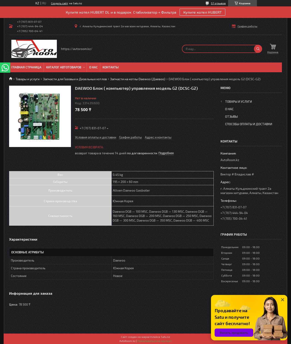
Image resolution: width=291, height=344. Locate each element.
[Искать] (258, 49)
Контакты (111, 67)
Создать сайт (59, 3)
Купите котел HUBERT (202, 12)
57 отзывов (218, 3)
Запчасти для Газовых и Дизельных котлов (75, 79)
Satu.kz (165, 336)
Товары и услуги (27, 79)
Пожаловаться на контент (155, 340)
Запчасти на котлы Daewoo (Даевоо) (137, 79)
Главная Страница (26, 67)
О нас (93, 67)
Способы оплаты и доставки (248, 124)
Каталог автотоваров (63, 67)
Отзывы (231, 116)
